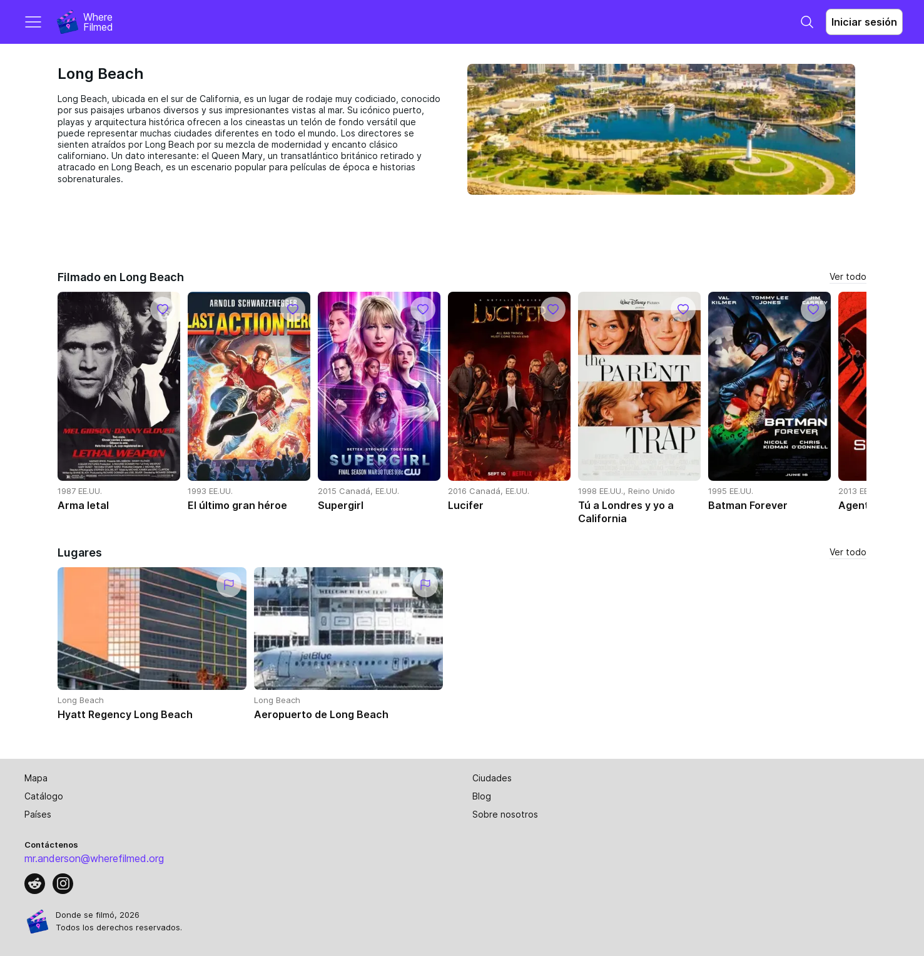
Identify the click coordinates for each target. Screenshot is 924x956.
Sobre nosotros (505, 814)
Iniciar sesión (864, 22)
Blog (481, 796)
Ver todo (848, 276)
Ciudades (492, 778)
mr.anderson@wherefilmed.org (94, 858)
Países (37, 814)
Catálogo (43, 796)
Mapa (36, 778)
